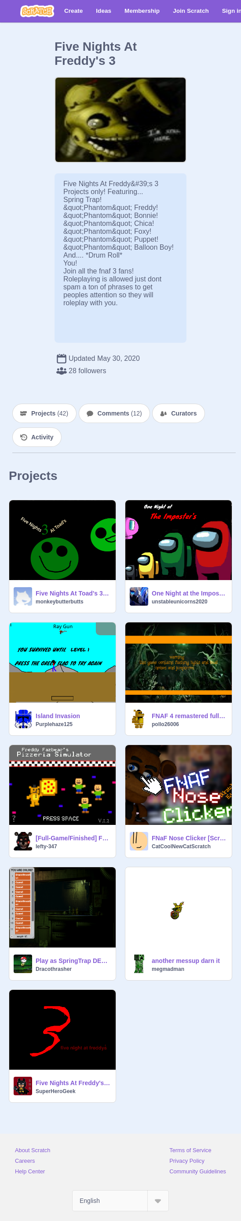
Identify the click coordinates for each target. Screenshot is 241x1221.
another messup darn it (186, 960)
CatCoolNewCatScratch (181, 846)
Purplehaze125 (54, 724)
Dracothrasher (54, 969)
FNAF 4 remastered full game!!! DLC (189, 715)
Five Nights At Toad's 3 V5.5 (73, 593)
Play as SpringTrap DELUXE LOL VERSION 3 (73, 960)
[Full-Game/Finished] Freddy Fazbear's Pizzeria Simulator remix (73, 838)
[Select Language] (120, 1200)
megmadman (168, 969)
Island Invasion (58, 715)
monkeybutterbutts (60, 602)
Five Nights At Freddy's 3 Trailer (73, 1082)
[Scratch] (37, 11)
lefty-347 (46, 846)
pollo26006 (165, 724)
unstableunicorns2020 (180, 602)
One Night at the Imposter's (189, 593)
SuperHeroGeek (56, 1091)
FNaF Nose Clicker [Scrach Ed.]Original (189, 838)
